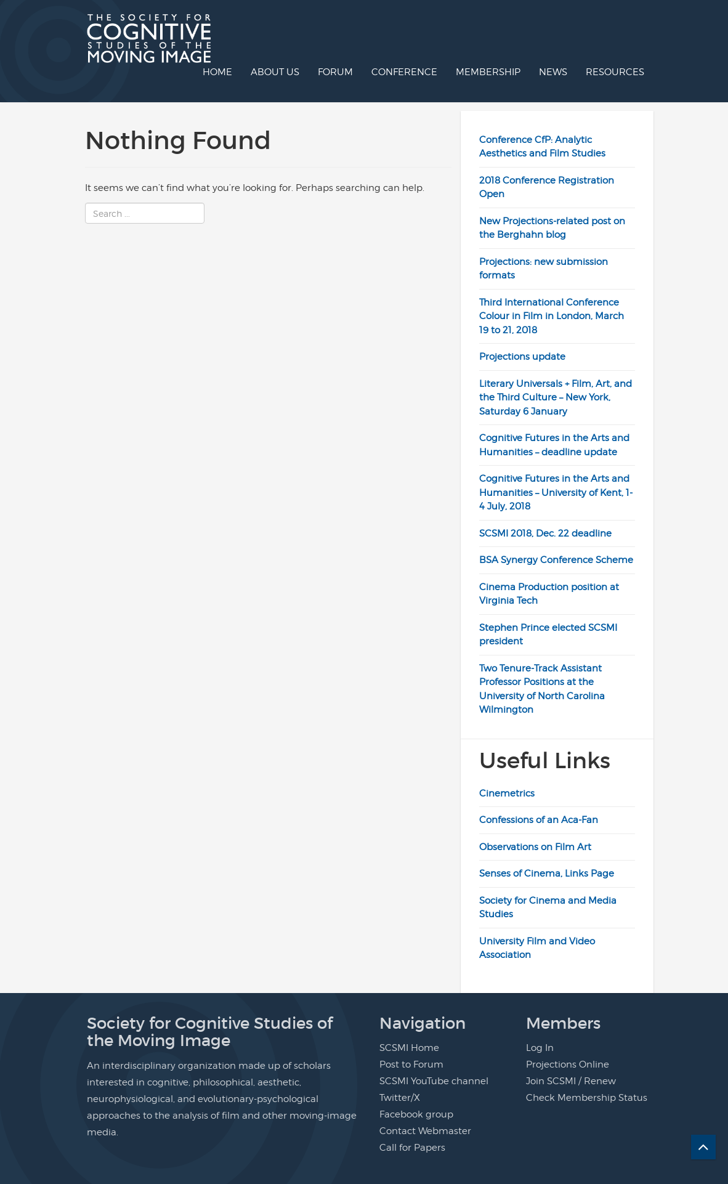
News (553, 72)
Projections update (522, 356)
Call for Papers (412, 1147)
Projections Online (567, 1064)
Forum (335, 72)
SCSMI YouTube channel (433, 1081)
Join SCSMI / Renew (571, 1081)
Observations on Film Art (535, 847)
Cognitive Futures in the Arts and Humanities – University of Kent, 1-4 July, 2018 (556, 492)
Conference (404, 72)
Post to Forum (411, 1064)
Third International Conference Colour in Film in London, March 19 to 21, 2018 (551, 316)
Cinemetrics (507, 793)
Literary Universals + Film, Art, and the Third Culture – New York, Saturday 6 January (555, 397)
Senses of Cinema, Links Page (546, 873)
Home (217, 72)
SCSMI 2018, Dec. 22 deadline (545, 533)
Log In (540, 1047)
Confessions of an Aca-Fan (538, 819)
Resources (615, 72)
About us (275, 72)
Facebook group (416, 1114)
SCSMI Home (409, 1047)
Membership (488, 72)
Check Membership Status (586, 1097)
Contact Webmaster (425, 1131)
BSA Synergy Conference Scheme (556, 560)
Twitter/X (399, 1097)
